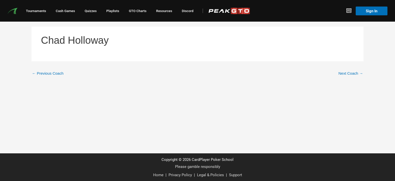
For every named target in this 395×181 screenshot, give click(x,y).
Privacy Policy (180, 174)
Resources (164, 11)
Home (158, 174)
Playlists (112, 11)
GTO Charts (137, 11)
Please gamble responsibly (197, 166)
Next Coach (350, 73)
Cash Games (65, 11)
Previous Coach (47, 73)
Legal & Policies (210, 174)
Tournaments (36, 11)
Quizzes (91, 11)
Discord (187, 11)
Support (235, 174)
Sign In (371, 10)
